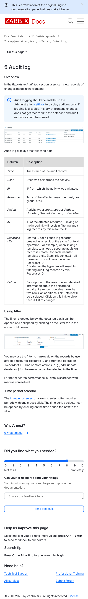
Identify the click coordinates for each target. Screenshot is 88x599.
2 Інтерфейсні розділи (19, 41)
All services (11, 580)
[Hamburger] (80, 21)
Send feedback (44, 508)
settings (39, 104)
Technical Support (16, 573)
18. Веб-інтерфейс (44, 36)
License (73, 596)
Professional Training (70, 573)
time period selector (23, 398)
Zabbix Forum (65, 580)
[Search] (70, 21)
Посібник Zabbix (15, 36)
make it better (60, 9)
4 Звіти (43, 41)
